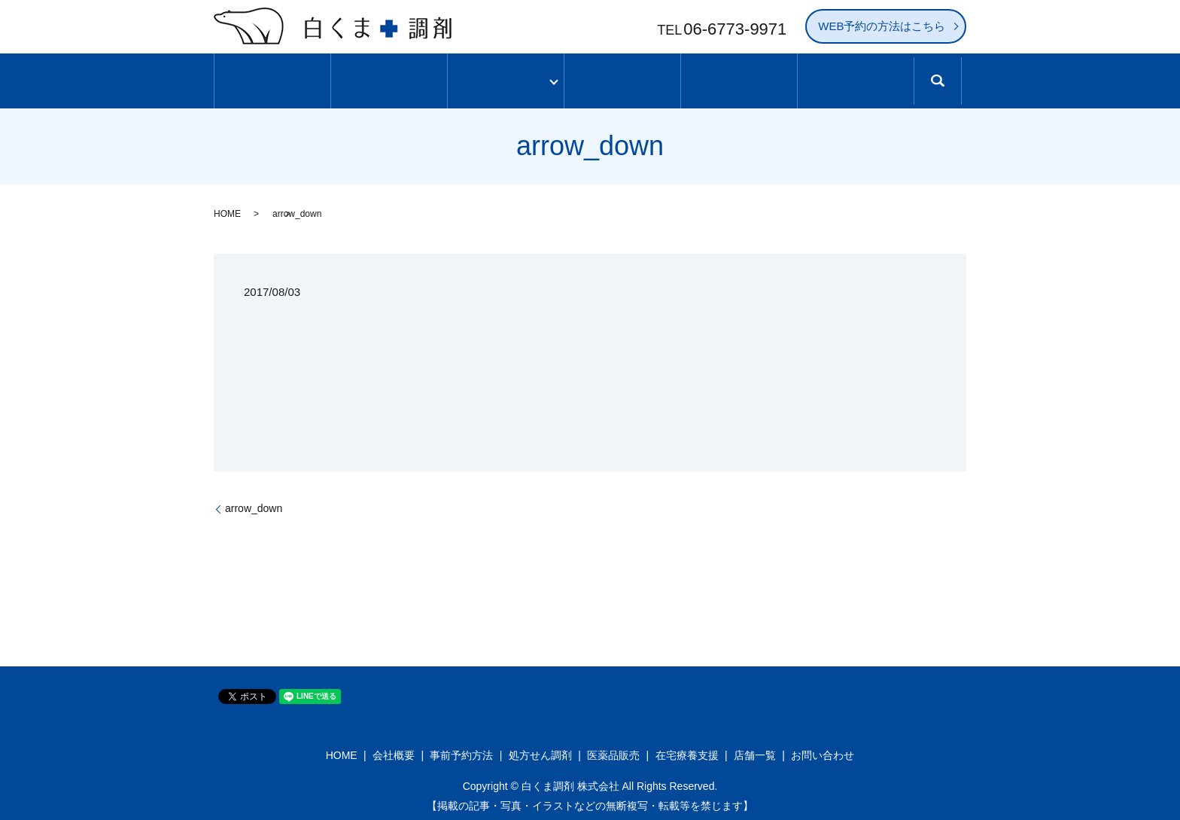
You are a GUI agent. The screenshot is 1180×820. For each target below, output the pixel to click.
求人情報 (855, 78)
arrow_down (253, 502)
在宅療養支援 (687, 750)
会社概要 (394, 750)
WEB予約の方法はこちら (881, 26)
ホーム (272, 78)
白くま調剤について (389, 78)
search (950, 85)
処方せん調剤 (540, 750)
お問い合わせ (822, 750)
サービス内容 (505, 78)
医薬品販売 (613, 750)
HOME (227, 208)
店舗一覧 (622, 78)
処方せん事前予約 (739, 78)
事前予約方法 (461, 750)
